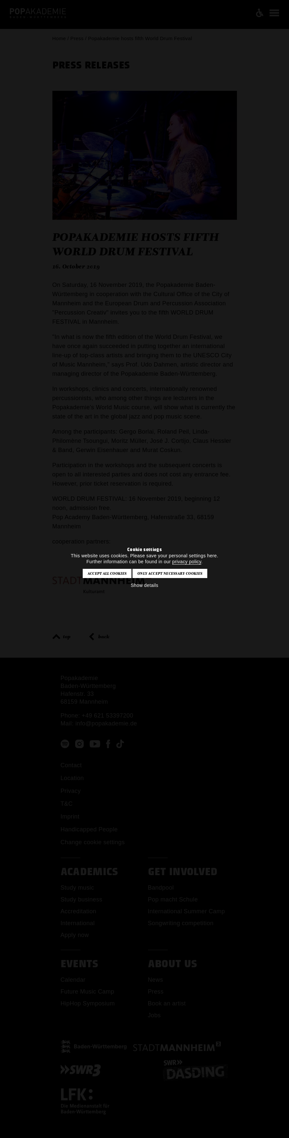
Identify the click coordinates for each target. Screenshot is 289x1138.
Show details (145, 585)
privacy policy (186, 561)
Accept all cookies (107, 573)
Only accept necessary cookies (169, 573)
